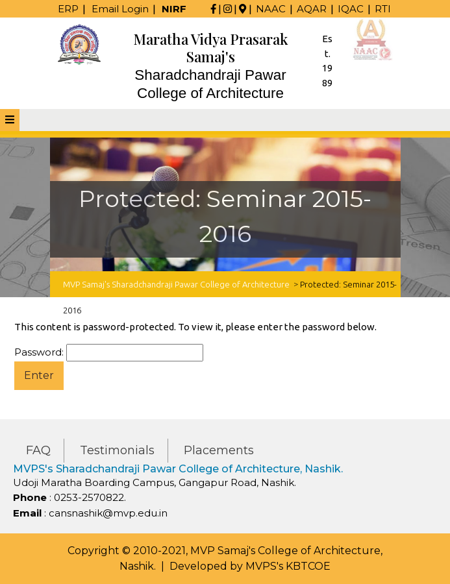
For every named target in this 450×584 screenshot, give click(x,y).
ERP (68, 9)
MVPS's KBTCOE (288, 566)
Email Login (120, 9)
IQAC (351, 9)
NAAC (271, 9)
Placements (219, 450)
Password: (108, 352)
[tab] (9, 120)
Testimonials (117, 450)
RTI (383, 9)
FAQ (38, 450)
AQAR (312, 9)
